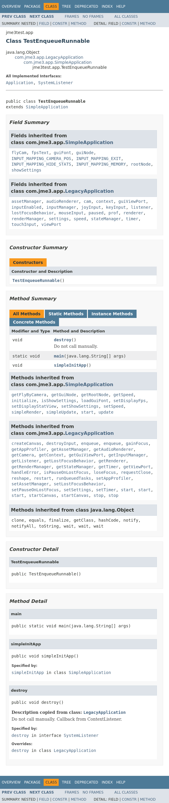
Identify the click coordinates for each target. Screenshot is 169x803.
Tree (66, 6)
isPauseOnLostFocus (66, 472)
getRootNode (95, 394)
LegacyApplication (89, 191)
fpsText (40, 152)
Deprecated (86, 6)
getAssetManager (69, 449)
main (59, 356)
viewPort (51, 224)
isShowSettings (58, 400)
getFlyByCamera (29, 394)
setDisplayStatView (34, 406)
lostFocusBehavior (33, 212)
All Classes (126, 16)
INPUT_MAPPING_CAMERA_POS (41, 158)
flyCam (19, 152)
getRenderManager (31, 466)
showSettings (26, 170)
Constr (59, 24)
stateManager (106, 218)
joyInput (91, 207)
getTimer (108, 466)
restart (42, 478)
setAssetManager (30, 484)
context (105, 201)
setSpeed (113, 406)
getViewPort (137, 466)
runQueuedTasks (73, 478)
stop (98, 495)
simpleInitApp (70, 365)
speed (80, 218)
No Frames (93, 16)
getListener (25, 460)
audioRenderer (62, 201)
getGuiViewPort (86, 455)
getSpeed (123, 394)
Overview (11, 6)
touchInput (24, 224)
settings (58, 218)
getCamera (23, 455)
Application (19, 82)
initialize (24, 400)
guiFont (62, 152)
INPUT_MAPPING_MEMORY (101, 164)
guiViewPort (132, 201)
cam (87, 201)
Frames (72, 16)
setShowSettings (80, 406)
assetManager (26, 201)
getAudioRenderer (113, 449)
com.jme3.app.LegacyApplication (49, 57)
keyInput (116, 207)
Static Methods (65, 313)
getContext (51, 455)
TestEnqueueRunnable (36, 280)
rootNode (141, 164)
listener (141, 207)
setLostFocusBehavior (79, 484)
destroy (62, 339)
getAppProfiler (29, 449)
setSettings (77, 489)
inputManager (61, 207)
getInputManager (127, 455)
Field (44, 24)
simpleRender (26, 412)
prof (114, 212)
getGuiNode (63, 394)
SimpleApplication (47, 107)
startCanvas (42, 495)
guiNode (84, 152)
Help (120, 6)
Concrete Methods (34, 322)
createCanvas (26, 443)
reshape (20, 478)
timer (132, 218)
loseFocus (104, 472)
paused (96, 212)
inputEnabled (26, 207)
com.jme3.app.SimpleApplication (58, 62)
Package (32, 6)
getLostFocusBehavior (69, 460)
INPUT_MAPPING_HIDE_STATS (41, 164)
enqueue (90, 443)
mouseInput (71, 212)
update (106, 412)
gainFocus (137, 443)
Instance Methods (112, 313)
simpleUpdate (61, 412)
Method (78, 24)
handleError (25, 472)
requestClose (136, 472)
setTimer (106, 489)
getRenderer (112, 460)
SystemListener (55, 82)
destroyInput (61, 443)
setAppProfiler (113, 478)
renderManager (28, 218)
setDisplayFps (130, 400)
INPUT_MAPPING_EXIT (98, 158)
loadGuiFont (95, 400)
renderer (133, 212)
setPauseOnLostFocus (35, 489)
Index (107, 6)
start (87, 412)
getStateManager (74, 466)
